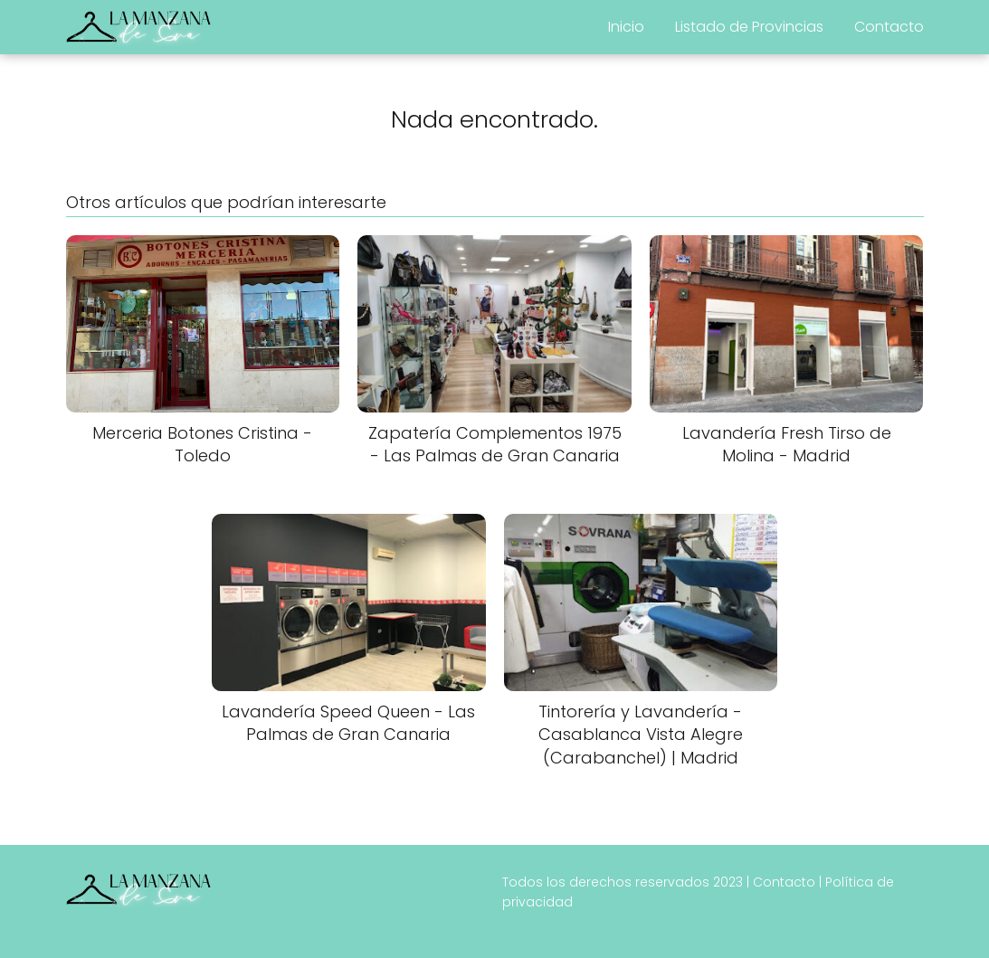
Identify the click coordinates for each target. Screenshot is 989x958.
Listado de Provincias (749, 26)
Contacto (889, 26)
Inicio (626, 26)
